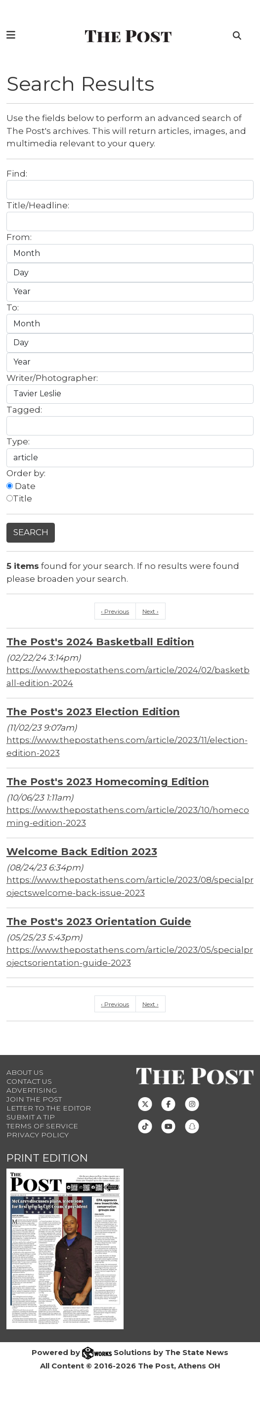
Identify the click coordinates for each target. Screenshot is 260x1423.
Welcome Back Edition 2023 (81, 851)
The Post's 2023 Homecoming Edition (107, 781)
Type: (18, 441)
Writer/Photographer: (52, 378)
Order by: (25, 473)
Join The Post (34, 1099)
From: (19, 237)
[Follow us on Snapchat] (192, 1125)
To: (12, 307)
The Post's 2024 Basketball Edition (100, 641)
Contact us (29, 1081)
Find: (16, 174)
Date (21, 486)
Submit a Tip (30, 1117)
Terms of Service (42, 1125)
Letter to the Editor (48, 1108)
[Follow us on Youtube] (168, 1125)
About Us (24, 1072)
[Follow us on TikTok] (145, 1125)
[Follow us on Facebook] (168, 1103)
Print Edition (47, 1158)
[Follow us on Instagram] (192, 1103)
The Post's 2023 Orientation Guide (98, 921)
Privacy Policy (37, 1134)
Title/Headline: (37, 205)
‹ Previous (115, 611)
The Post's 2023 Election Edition (93, 711)
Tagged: (24, 410)
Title (19, 498)
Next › (150, 611)
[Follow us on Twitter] (145, 1103)
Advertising (31, 1090)
